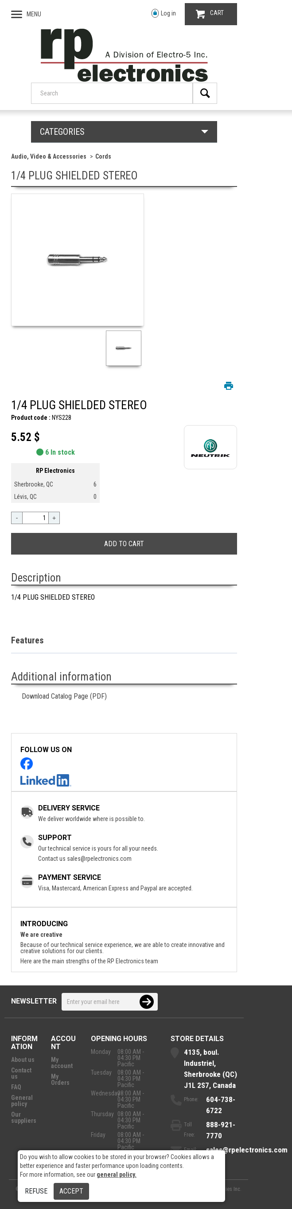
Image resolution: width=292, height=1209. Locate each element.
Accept (71, 1191)
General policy (22, 1100)
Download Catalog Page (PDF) (64, 696)
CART (210, 14)
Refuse (36, 1191)
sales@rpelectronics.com (99, 858)
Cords (103, 156)
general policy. (116, 1174)
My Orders (60, 1079)
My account (62, 1062)
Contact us (21, 1073)
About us (23, 1059)
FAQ (16, 1087)
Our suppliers (23, 1117)
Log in (164, 13)
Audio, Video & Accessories (48, 156)
